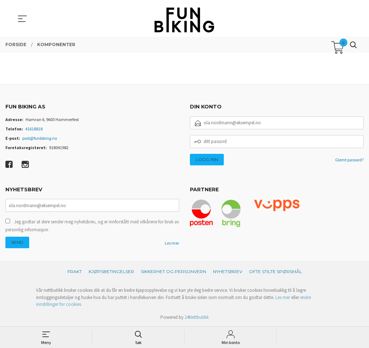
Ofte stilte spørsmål (275, 271)
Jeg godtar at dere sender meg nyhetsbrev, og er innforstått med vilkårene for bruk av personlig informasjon (92, 226)
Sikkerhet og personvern (173, 271)
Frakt (74, 271)
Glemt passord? (349, 159)
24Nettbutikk (196, 317)
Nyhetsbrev (227, 271)
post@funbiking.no (39, 138)
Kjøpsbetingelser (111, 271)
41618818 (34, 128)
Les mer (172, 243)
